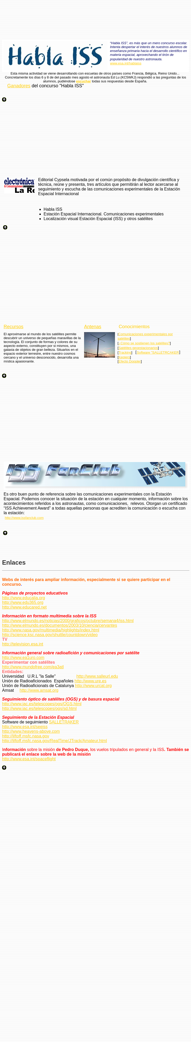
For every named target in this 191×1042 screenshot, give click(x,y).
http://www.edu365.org (22, 602)
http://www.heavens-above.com (31, 731)
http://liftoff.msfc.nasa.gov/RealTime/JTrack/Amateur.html (54, 740)
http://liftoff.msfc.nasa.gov (25, 736)
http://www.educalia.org (23, 598)
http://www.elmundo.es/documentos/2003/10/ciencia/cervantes (59, 625)
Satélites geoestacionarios (138, 348)
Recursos (13, 326)
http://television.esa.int (22, 644)
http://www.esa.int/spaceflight (29, 759)
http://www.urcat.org (93, 685)
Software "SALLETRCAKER (158, 352)
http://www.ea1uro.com (23, 657)
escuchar (83, 81)
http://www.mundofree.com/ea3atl (33, 667)
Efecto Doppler (130, 361)
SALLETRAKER (64, 722)
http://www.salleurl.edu (97, 676)
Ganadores (18, 85)
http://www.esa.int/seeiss (24, 726)
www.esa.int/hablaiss (125, 63)
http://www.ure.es (90, 681)
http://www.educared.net (24, 607)
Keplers (124, 357)
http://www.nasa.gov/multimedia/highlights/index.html (50, 630)
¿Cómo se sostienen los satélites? (144, 343)
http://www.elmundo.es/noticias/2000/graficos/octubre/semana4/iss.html (68, 620)
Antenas (92, 326)
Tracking (125, 352)
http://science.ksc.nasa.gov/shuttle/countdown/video (50, 634)
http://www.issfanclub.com (24, 518)
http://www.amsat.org (39, 690)
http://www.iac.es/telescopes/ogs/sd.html (39, 708)
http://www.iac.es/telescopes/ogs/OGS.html (41, 704)
